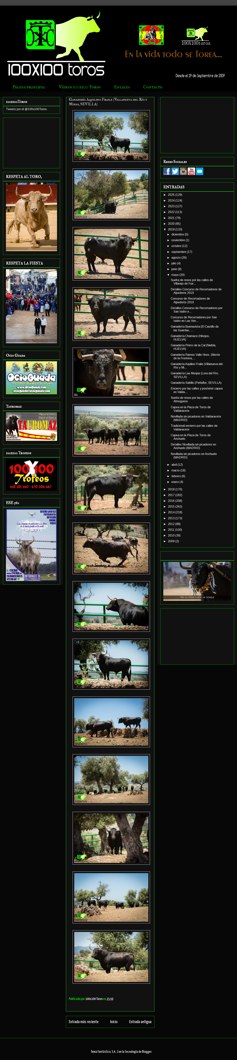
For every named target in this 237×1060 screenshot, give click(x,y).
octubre (176, 245)
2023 (171, 206)
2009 (171, 541)
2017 (171, 495)
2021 (171, 217)
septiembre (179, 251)
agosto (176, 257)
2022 (171, 212)
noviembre (178, 240)
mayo (175, 274)
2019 (171, 229)
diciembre (178, 234)
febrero (176, 476)
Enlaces (122, 87)
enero (175, 481)
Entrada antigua (140, 1022)
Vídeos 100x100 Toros (80, 87)
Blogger (146, 1052)
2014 (171, 512)
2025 (171, 194)
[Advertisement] (31, 142)
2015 (171, 506)
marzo (175, 470)
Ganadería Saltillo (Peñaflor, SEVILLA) (196, 382)
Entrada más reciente (84, 1022)
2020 (171, 223)
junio (174, 269)
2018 (171, 489)
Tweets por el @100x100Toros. (27, 109)
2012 (171, 524)
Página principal (29, 87)
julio (174, 263)
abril (174, 464)
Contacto (152, 87)
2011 (171, 529)
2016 (171, 500)
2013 (171, 518)
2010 (171, 535)
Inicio (114, 1022)
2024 (171, 200)
